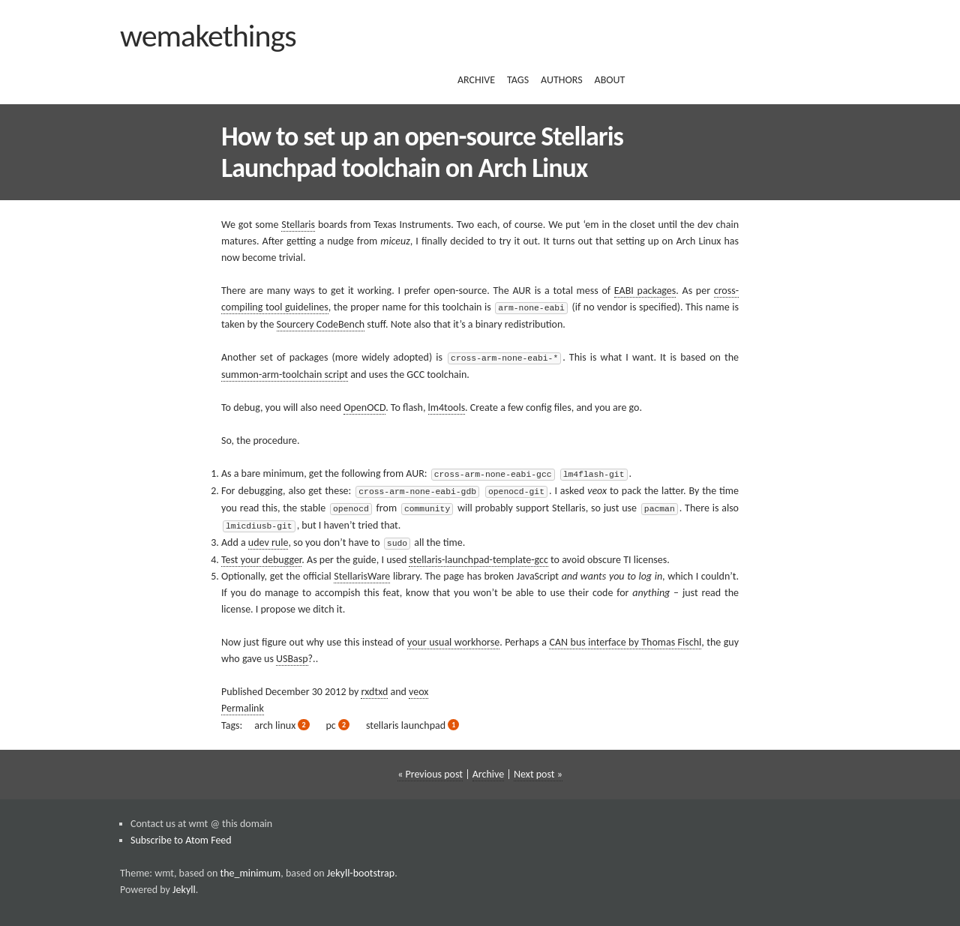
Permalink (242, 703)
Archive (488, 769)
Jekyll (184, 884)
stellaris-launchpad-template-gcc (478, 554)
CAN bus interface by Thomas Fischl (625, 637)
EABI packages (645, 290)
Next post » (538, 769)
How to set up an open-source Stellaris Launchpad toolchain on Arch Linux (422, 152)
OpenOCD (365, 406)
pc (338, 720)
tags (518, 79)
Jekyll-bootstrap (360, 868)
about (610, 79)
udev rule (268, 538)
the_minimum (250, 868)
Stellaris (298, 224)
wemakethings (208, 35)
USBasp (292, 653)
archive (476, 79)
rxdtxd (374, 686)
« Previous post (430, 769)
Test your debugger (261, 554)
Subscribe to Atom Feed (181, 835)
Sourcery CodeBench (321, 323)
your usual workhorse (453, 637)
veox (418, 686)
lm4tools (447, 406)
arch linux (281, 720)
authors (562, 79)
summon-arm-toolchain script (284, 373)
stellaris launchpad (412, 720)
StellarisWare (362, 571)
